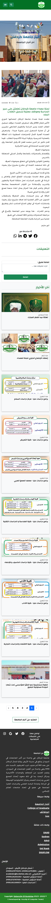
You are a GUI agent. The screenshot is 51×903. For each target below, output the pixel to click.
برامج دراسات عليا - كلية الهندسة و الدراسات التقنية (25, 521)
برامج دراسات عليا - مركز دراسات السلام (31, 399)
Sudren (45, 836)
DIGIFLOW (44, 852)
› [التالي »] (8, 708)
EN (5, 5)
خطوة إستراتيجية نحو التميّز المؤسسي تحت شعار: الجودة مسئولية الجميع (27, 686)
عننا (47, 816)
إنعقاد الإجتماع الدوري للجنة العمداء (32, 358)
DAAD (46, 832)
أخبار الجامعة (42, 804)
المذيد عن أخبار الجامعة (25, 720)
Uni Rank (44, 848)
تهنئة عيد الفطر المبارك (38, 317)
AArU (46, 840)
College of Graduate (38, 808)
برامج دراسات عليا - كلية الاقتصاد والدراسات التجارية (26, 644)
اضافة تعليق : (43, 262)
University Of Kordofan (23, 896)
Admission (43, 844)
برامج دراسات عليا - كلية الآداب (35, 603)
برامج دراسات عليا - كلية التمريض (34, 440)
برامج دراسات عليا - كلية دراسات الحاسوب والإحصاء (26, 562)
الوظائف (44, 812)
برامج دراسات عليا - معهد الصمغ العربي (31, 481)
